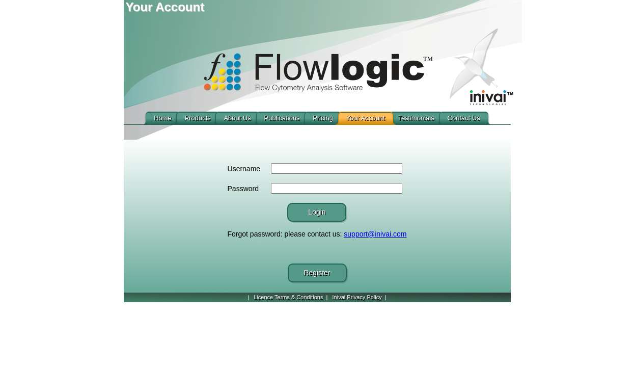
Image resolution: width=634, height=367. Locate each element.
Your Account (365, 118)
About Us (237, 118)
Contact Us (464, 118)
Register (317, 273)
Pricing (323, 118)
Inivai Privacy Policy (357, 297)
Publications (282, 118)
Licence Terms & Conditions (288, 297)
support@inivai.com (375, 234)
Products (197, 118)
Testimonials (416, 118)
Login (316, 212)
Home (163, 118)
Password (243, 189)
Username (244, 169)
